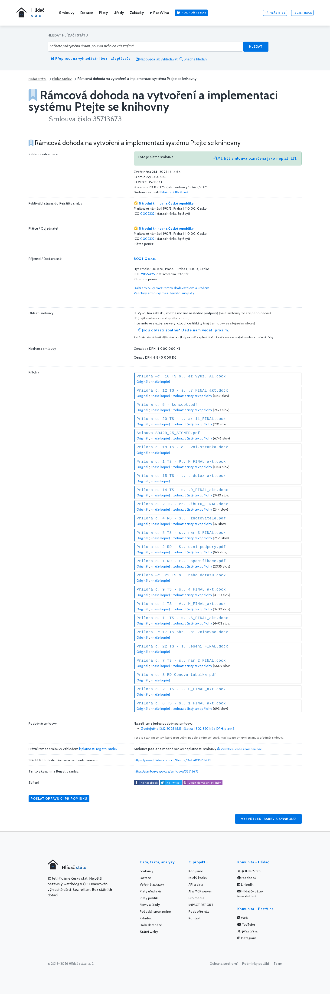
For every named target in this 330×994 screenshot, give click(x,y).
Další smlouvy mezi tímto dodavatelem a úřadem (171, 288)
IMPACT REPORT (201, 905)
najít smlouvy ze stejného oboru (245, 313)
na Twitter (173, 782)
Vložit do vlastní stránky (202, 782)
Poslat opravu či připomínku (59, 798)
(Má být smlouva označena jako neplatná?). (254, 158)
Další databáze (151, 925)
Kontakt (195, 918)
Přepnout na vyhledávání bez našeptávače (91, 58)
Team (278, 963)
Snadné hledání (193, 59)
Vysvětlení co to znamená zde (239, 749)
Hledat (256, 46)
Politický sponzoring (155, 911)
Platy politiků (149, 898)
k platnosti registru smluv (98, 749)
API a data (196, 884)
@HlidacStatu (249, 871)
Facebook (246, 878)
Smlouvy (67, 12)
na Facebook (149, 782)
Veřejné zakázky (152, 884)
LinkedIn (245, 884)
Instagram (246, 938)
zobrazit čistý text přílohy (192, 396)
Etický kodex (198, 878)
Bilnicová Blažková (174, 192)
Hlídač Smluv (62, 79)
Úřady (119, 12)
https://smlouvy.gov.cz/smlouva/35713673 (166, 771)
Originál (142, 382)
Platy (103, 12)
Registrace (302, 12)
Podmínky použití (255, 963)
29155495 (147, 274)
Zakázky (137, 12)
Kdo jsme (196, 871)
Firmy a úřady (150, 905)
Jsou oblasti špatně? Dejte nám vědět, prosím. (183, 330)
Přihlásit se (275, 12)
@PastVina (247, 931)
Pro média (196, 898)
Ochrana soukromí (224, 963)
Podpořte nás (191, 12)
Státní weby (149, 932)
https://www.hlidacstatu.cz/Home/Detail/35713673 (172, 760)
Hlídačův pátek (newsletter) (250, 893)
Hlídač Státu (37, 79)
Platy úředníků (150, 891)
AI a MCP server (200, 891)
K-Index (146, 918)
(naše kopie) (160, 382)
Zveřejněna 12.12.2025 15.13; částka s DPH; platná (187, 729)
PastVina (159, 12)
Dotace (86, 12)
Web (242, 918)
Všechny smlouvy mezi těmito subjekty (164, 293)
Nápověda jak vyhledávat (157, 59)
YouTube (246, 924)
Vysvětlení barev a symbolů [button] (268, 819)
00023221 (148, 213)
